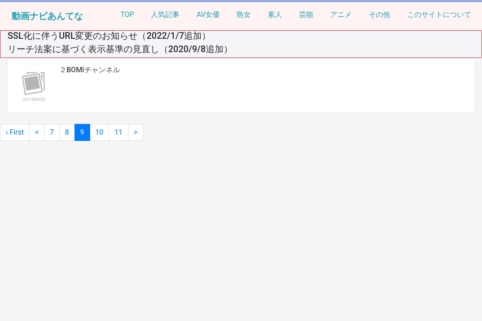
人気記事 (165, 14)
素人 (275, 14)
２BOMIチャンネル (89, 70)
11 (119, 132)
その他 (379, 14)
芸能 (306, 14)
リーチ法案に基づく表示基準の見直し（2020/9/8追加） (120, 49)
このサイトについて (439, 14)
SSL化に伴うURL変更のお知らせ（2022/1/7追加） (109, 36)
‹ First (15, 132)
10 (100, 132)
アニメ (341, 14)
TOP (127, 14)
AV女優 (208, 14)
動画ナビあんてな (47, 16)
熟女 (244, 14)
